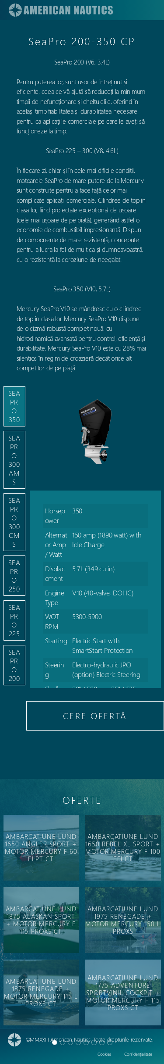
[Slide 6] (102, 1042)
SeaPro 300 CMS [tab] (14, 521)
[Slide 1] (62, 1042)
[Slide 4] (86, 1042)
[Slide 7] (109, 1042)
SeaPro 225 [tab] (14, 620)
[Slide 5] (94, 1042)
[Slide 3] (78, 1042)
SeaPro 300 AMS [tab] (14, 459)
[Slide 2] (70, 1042)
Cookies (104, 1054)
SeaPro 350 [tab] (14, 406)
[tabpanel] (95, 552)
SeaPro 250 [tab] (14, 575)
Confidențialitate (138, 1054)
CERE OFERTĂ (95, 715)
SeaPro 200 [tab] (14, 665)
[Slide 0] (54, 1042)
